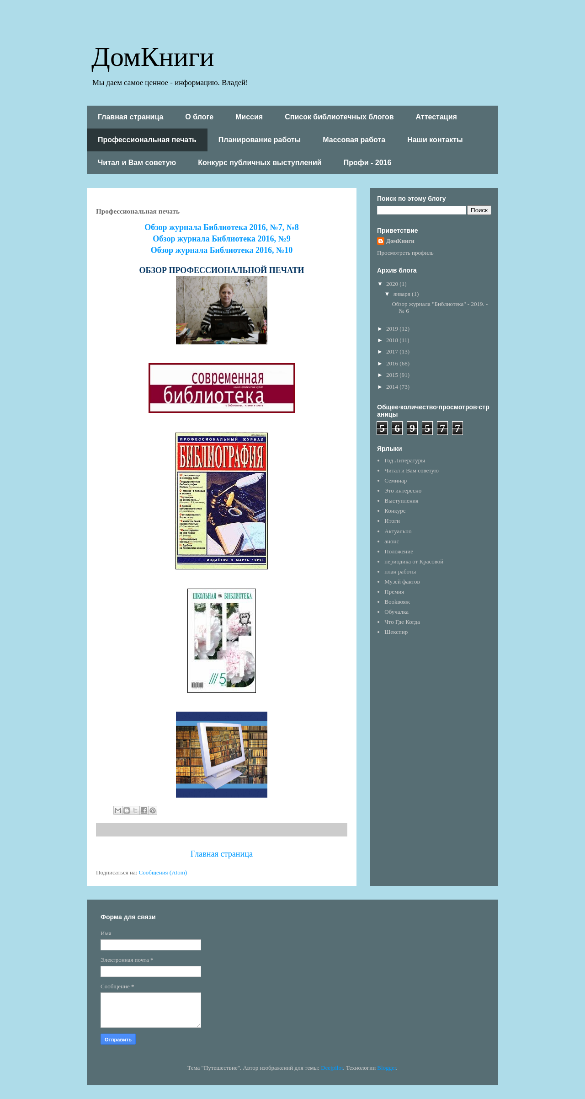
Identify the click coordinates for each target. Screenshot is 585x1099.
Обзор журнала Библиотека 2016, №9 (221, 238)
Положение (398, 551)
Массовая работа (354, 140)
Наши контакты (435, 140)
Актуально (397, 531)
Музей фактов (402, 581)
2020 (392, 283)
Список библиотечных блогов (339, 117)
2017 (392, 351)
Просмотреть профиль (405, 252)
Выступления (401, 500)
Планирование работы (259, 140)
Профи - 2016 (368, 162)
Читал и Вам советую (137, 162)
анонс (391, 541)
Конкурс (394, 510)
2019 (392, 328)
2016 (392, 363)
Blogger (386, 1067)
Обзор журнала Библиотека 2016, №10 (221, 250)
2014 (392, 386)
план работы (400, 571)
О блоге (199, 117)
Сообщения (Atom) (163, 872)
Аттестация (436, 117)
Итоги (392, 520)
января (403, 293)
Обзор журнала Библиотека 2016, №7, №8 (221, 227)
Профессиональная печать (147, 140)
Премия (394, 591)
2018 (392, 340)
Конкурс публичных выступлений (259, 162)
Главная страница (130, 117)
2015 (392, 374)
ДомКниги (152, 55)
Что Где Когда (402, 621)
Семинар (395, 480)
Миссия (249, 117)
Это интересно (402, 490)
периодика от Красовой (413, 561)
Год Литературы (404, 460)
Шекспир (396, 631)
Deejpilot (332, 1067)
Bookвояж (397, 601)
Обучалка (396, 611)
